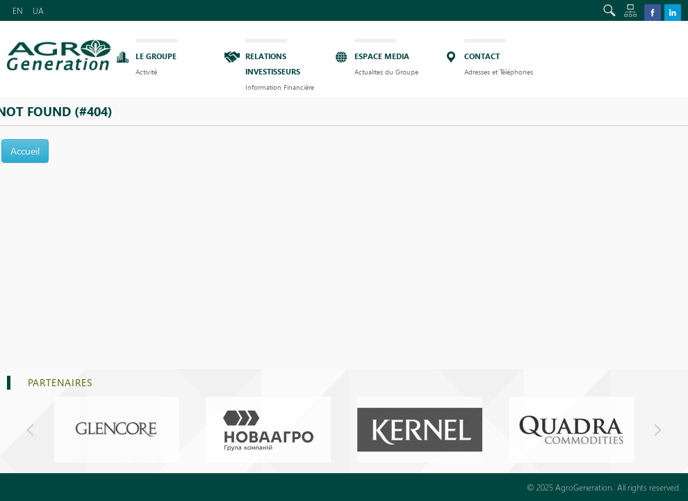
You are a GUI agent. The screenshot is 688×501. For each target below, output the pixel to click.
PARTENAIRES (60, 382)
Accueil (25, 150)
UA (38, 10)
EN (18, 10)
